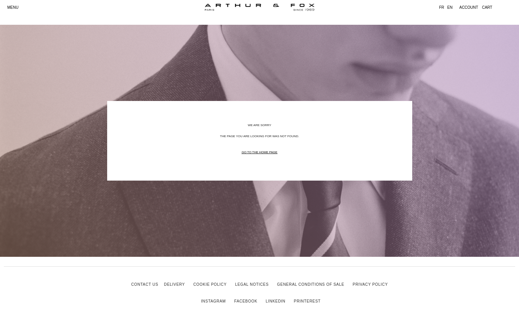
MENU (12, 7)
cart (487, 7)
